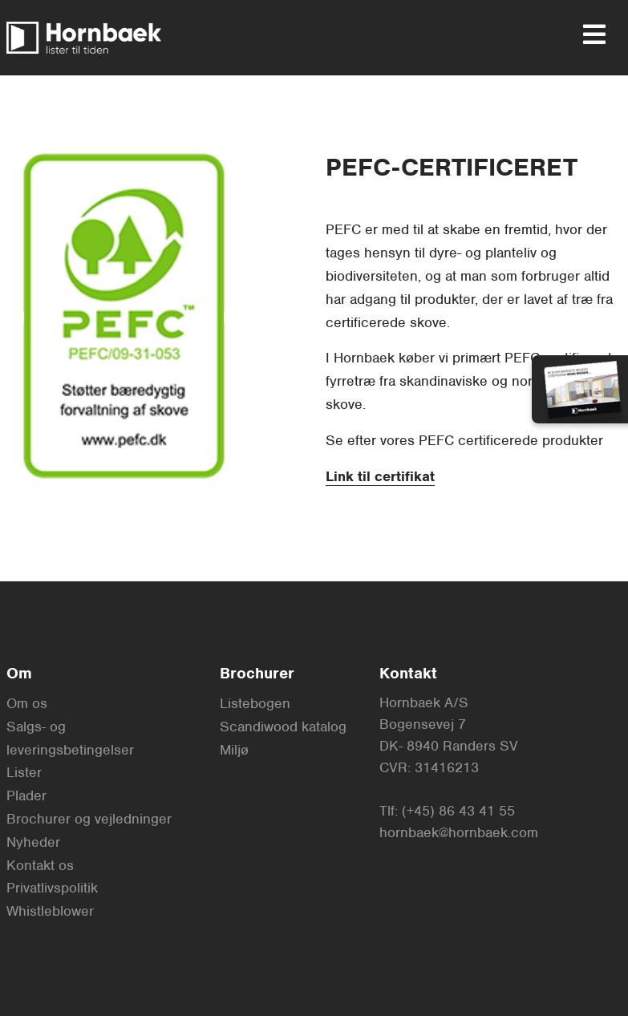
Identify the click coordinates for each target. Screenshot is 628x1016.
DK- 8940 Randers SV (448, 746)
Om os (26, 703)
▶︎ (236, 315)
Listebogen (255, 703)
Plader (26, 795)
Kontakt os (40, 865)
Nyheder (33, 842)
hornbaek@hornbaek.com (458, 832)
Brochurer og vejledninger (89, 819)
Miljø (234, 750)
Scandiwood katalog (283, 726)
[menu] (588, 34)
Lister (24, 772)
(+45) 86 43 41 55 (458, 811)
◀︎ (25, 315)
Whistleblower (50, 911)
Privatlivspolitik (52, 888)
